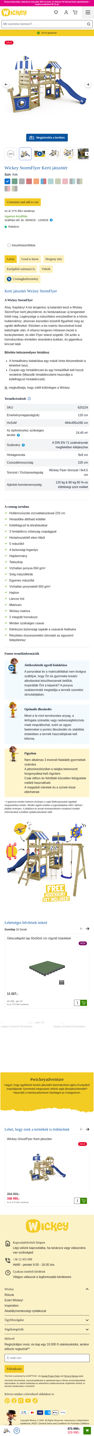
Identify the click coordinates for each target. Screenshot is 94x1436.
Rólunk (9, 1295)
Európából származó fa (21, 269)
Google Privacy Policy (50, 1376)
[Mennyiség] (77, 1003)
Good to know (30, 259)
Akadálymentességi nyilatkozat (25, 1311)
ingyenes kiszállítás (16, 216)
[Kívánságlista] (17, 1431)
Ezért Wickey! (14, 1300)
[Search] (88, 24)
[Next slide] (87, 154)
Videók (46, 269)
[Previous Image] (6, 84)
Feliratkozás (14, 1368)
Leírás (10, 259)
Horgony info (54, 259)
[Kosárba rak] (83, 1003)
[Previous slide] (81, 929)
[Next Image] (88, 84)
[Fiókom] (66, 12)
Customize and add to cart (23, 202)
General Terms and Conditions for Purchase (59, 1423)
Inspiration (12, 1305)
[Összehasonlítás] (9, 245)
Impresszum (70, 1420)
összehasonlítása (21, 245)
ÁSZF (34, 1423)
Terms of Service (71, 1376)
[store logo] (14, 12)
